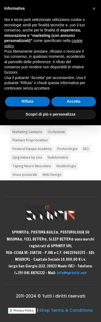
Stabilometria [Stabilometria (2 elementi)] (57, 157)
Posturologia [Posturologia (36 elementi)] (67, 148)
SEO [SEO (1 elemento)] (86, 148)
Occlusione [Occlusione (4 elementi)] (56, 132)
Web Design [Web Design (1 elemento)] (52, 174)
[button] (94, 8)
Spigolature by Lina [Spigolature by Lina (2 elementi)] (27, 157)
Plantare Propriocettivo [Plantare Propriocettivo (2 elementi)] (30, 140)
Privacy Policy (23, 310)
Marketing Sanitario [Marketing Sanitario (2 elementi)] (27, 132)
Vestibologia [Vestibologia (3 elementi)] (66, 166)
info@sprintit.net (72, 273)
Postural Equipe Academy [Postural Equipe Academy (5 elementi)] (32, 148)
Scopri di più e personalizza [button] (50, 114)
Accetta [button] (74, 101)
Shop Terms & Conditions (66, 310)
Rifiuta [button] (27, 101)
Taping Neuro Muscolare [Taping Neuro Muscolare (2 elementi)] (31, 166)
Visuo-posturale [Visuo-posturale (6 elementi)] (24, 174)
